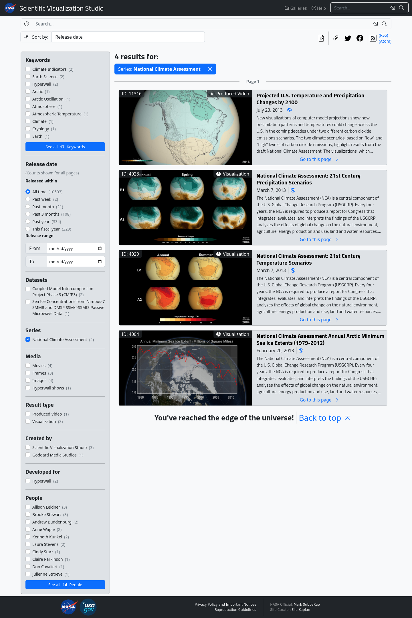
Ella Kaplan (301, 609)
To (31, 261)
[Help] (26, 23)
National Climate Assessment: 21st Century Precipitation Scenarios (308, 179)
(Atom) (385, 41)
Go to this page (319, 159)
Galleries (296, 8)
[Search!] (402, 7)
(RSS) (383, 35)
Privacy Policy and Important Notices (225, 604)
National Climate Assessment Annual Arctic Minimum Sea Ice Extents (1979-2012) (321, 339)
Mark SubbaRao (307, 604)
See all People (65, 584)
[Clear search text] (391, 7)
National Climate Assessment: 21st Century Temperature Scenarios (308, 259)
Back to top (325, 417)
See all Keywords (65, 146)
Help (319, 8)
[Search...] (358, 7)
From (34, 248)
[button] (210, 69)
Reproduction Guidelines (235, 609)
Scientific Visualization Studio (61, 8)
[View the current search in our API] (321, 38)
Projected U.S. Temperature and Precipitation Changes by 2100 (311, 98)
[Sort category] (128, 37)
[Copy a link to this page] (336, 38)
